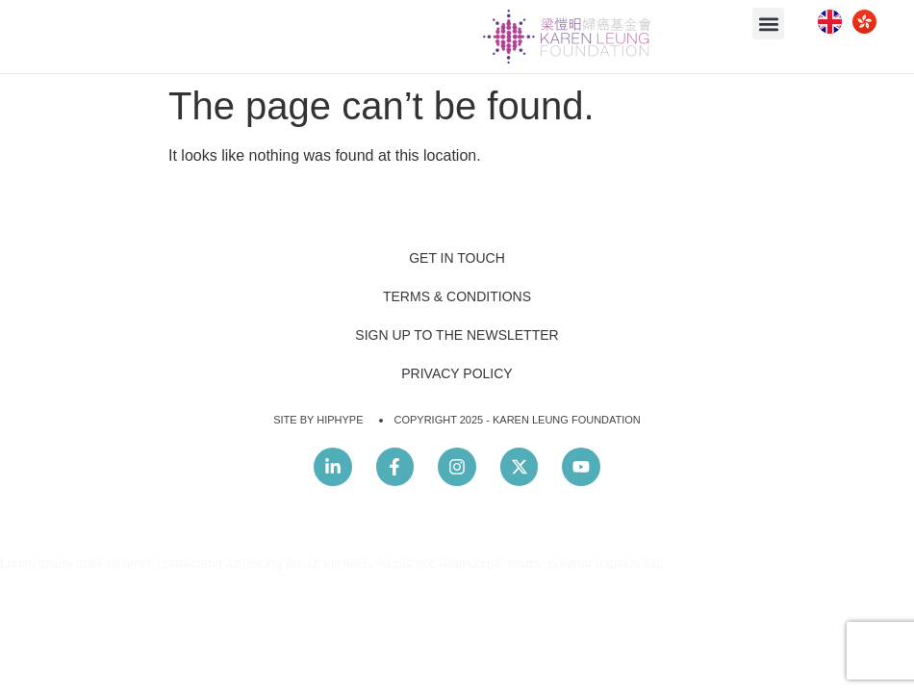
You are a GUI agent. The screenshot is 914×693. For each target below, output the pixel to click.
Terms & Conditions (457, 296)
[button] (768, 23)
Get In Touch (457, 258)
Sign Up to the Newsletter (456, 335)
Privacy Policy (456, 373)
